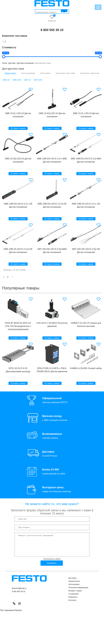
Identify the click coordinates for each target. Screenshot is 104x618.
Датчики (12, 63)
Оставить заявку (18, 128)
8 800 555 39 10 (52, 30)
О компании (74, 598)
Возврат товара (75, 595)
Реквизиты (73, 601)
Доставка (72, 582)
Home (4, 63)
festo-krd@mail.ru (19, 592)
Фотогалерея (74, 588)
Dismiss (18, 614)
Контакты (72, 604)
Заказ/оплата (74, 585)
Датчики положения (25, 63)
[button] (31, 89)
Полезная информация (78, 591)
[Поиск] (64, 11)
